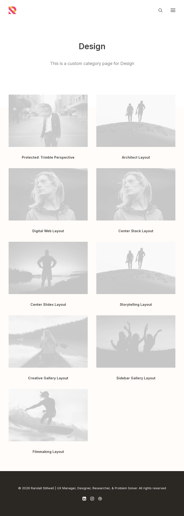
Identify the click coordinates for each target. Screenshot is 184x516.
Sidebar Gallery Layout (135, 378)
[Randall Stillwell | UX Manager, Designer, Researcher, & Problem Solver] (12, 10)
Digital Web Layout (48, 231)
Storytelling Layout (136, 304)
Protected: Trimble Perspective (48, 157)
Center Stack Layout (135, 231)
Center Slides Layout (48, 304)
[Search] (158, 10)
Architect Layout (136, 157)
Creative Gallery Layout (48, 378)
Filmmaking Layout (48, 452)
